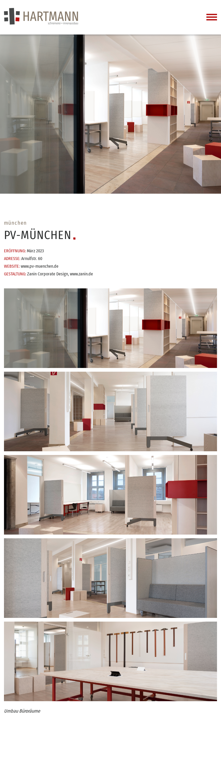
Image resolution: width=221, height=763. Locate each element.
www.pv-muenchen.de (39, 266)
